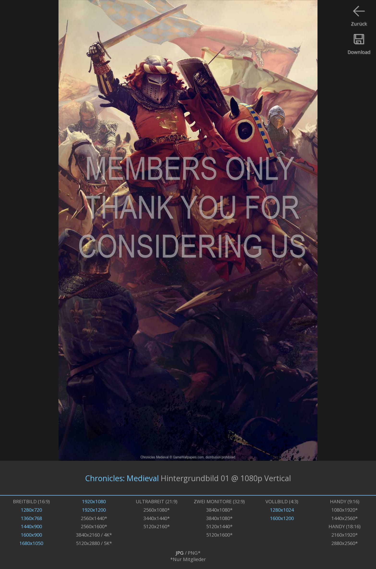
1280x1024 (282, 510)
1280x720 (31, 510)
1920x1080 (94, 501)
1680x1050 (31, 543)
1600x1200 (282, 518)
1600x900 (31, 535)
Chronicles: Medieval (122, 478)
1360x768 (31, 518)
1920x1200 (94, 510)
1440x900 (31, 526)
